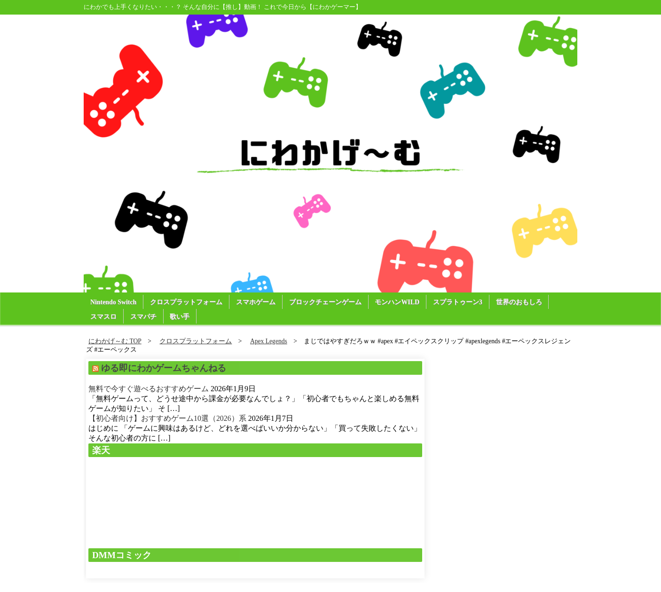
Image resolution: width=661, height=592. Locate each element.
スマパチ (143, 316)
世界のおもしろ (520, 302)
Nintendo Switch (113, 302)
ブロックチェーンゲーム (326, 302)
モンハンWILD (398, 302)
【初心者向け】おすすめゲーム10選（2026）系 (167, 418)
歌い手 (180, 316)
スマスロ (103, 316)
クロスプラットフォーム (186, 302)
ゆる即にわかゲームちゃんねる (163, 368)
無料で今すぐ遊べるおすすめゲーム (148, 389)
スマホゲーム (256, 302)
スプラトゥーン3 (458, 302)
